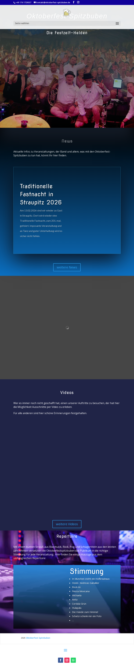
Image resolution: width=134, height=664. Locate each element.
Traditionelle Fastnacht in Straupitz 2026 (41, 194)
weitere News (67, 267)
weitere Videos (67, 524)
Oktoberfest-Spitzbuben (38, 637)
